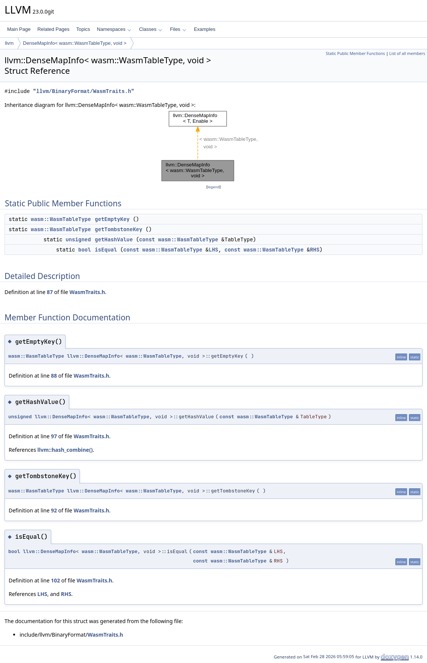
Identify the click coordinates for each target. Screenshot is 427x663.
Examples (204, 29)
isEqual (106, 249)
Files (178, 29)
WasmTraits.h (87, 292)
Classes (150, 29)
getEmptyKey (112, 219)
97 (54, 436)
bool (84, 249)
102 (55, 580)
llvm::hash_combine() (65, 449)
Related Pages (53, 29)
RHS (314, 249)
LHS (213, 249)
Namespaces (114, 29)
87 (50, 292)
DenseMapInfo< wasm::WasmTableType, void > (75, 43)
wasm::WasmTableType (61, 219)
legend (213, 186)
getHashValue (114, 239)
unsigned (78, 239)
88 (54, 375)
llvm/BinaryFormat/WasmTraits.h (83, 91)
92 (54, 510)
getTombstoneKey (118, 229)
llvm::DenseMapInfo (93, 356)
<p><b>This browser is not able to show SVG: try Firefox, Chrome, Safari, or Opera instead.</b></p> (213, 146)
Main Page (18, 29)
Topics (83, 29)
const (147, 239)
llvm (9, 43)
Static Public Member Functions (355, 53)
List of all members (407, 53)
